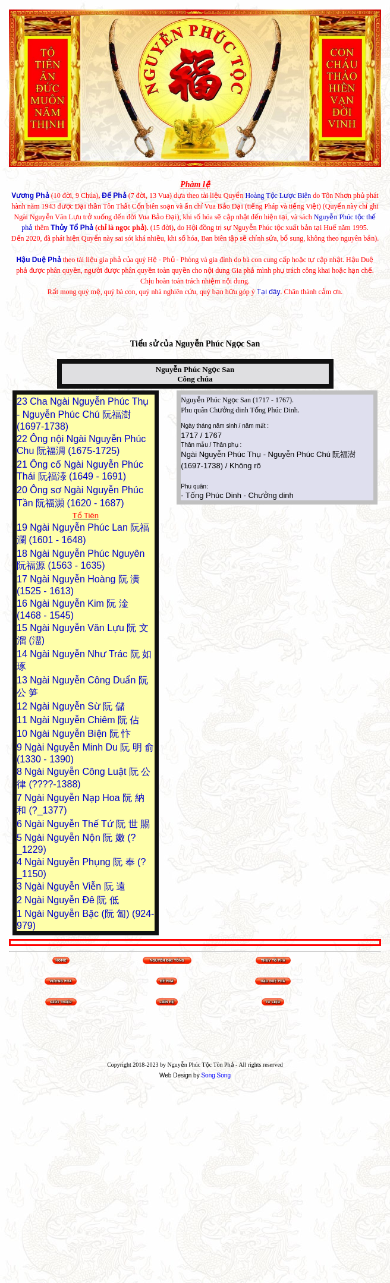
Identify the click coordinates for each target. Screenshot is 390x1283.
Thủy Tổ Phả (72, 227)
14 (23, 654)
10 (23, 734)
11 (23, 720)
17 (23, 579)
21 (23, 464)
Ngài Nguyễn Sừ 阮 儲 (77, 706)
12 (23, 706)
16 (23, 603)
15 (23, 628)
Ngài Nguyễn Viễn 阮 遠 (74, 886)
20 (23, 490)
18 (23, 553)
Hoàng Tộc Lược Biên (278, 195)
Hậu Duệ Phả (39, 260)
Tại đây (269, 292)
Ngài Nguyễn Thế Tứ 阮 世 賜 (87, 824)
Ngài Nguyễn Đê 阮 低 (71, 900)
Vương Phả (30, 195)
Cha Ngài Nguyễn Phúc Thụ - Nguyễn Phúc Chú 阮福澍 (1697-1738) (83, 413)
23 (23, 401)
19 (23, 527)
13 (23, 680)
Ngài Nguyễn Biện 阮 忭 (80, 734)
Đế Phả (114, 195)
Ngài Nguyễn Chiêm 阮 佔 (84, 720)
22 (23, 439)
